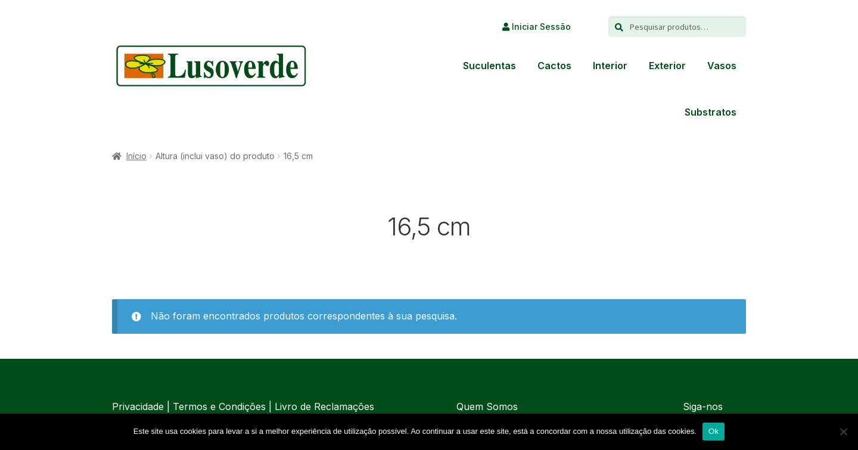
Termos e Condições (219, 406)
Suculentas (489, 66)
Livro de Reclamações (324, 406)
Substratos (710, 112)
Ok (713, 431)
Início (136, 156)
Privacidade (138, 406)
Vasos (721, 66)
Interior (610, 66)
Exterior (667, 66)
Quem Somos (487, 406)
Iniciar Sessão (536, 26)
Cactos (554, 66)
